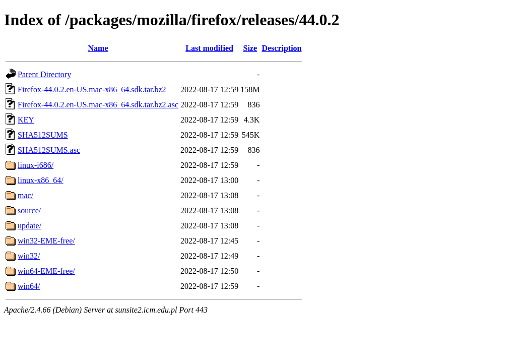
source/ (29, 210)
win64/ (29, 286)
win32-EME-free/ (46, 240)
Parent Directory (44, 74)
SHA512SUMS (43, 135)
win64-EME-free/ (46, 271)
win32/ (29, 256)
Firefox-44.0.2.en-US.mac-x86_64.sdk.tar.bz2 (92, 89)
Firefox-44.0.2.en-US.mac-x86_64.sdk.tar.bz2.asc (98, 104)
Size (250, 48)
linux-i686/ (35, 165)
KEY (26, 119)
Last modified (209, 48)
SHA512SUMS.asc (49, 150)
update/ (29, 225)
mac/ (25, 195)
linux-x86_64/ (40, 180)
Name (98, 48)
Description (281, 48)
